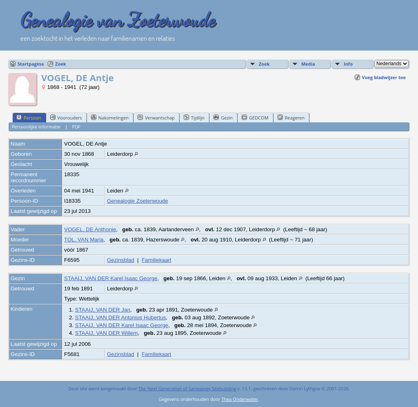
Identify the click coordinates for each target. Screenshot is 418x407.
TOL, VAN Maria (84, 240)
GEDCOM (255, 117)
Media (308, 64)
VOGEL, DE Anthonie (90, 229)
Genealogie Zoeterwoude (137, 201)
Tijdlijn (194, 117)
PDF (76, 127)
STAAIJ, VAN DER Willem (106, 333)
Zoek (60, 64)
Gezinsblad (120, 260)
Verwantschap (156, 117)
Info (348, 64)
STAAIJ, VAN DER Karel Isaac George (110, 278)
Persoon (28, 117)
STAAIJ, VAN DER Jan (102, 310)
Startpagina (31, 64)
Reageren (291, 117)
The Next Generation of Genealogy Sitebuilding (187, 388)
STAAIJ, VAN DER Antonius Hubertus (120, 317)
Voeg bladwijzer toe (384, 77)
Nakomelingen (110, 117)
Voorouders (66, 117)
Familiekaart (156, 260)
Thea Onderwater (239, 399)
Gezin (223, 117)
